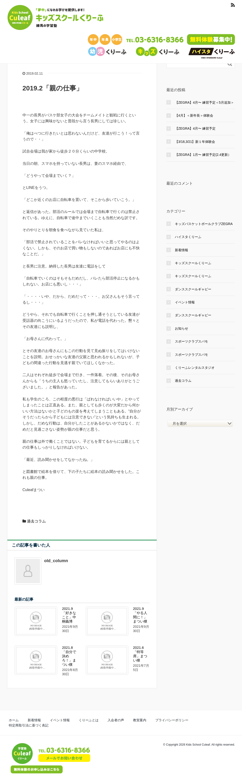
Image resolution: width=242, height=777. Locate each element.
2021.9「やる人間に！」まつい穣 (140, 615)
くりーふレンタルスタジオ (195, 367)
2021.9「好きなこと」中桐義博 (69, 615)
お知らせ (181, 328)
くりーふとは (73, 719)
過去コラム (36, 521)
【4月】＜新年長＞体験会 (194, 115)
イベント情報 (185, 302)
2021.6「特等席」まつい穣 (140, 653)
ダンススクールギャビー (193, 289)
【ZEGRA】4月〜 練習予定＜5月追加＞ (204, 102)
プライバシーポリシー (142, 719)
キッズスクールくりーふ (193, 263)
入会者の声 (95, 719)
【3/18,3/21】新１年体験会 (195, 142)
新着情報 (181, 250)
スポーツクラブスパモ (191, 341)
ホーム (11, 719)
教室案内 (115, 719)
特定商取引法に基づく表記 (181, 719)
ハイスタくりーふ (188, 237)
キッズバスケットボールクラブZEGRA (204, 224)
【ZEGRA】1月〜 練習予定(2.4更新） (203, 155)
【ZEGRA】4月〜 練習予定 (195, 128)
